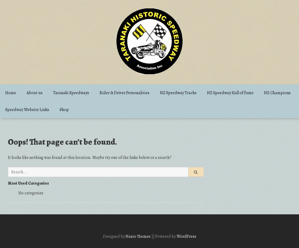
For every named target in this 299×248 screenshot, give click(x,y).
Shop (64, 110)
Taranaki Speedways (71, 93)
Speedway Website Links (27, 110)
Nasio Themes (138, 236)
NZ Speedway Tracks (178, 93)
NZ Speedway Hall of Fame (230, 93)
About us (35, 93)
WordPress (186, 236)
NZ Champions (277, 93)
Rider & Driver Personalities (125, 93)
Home (10, 93)
